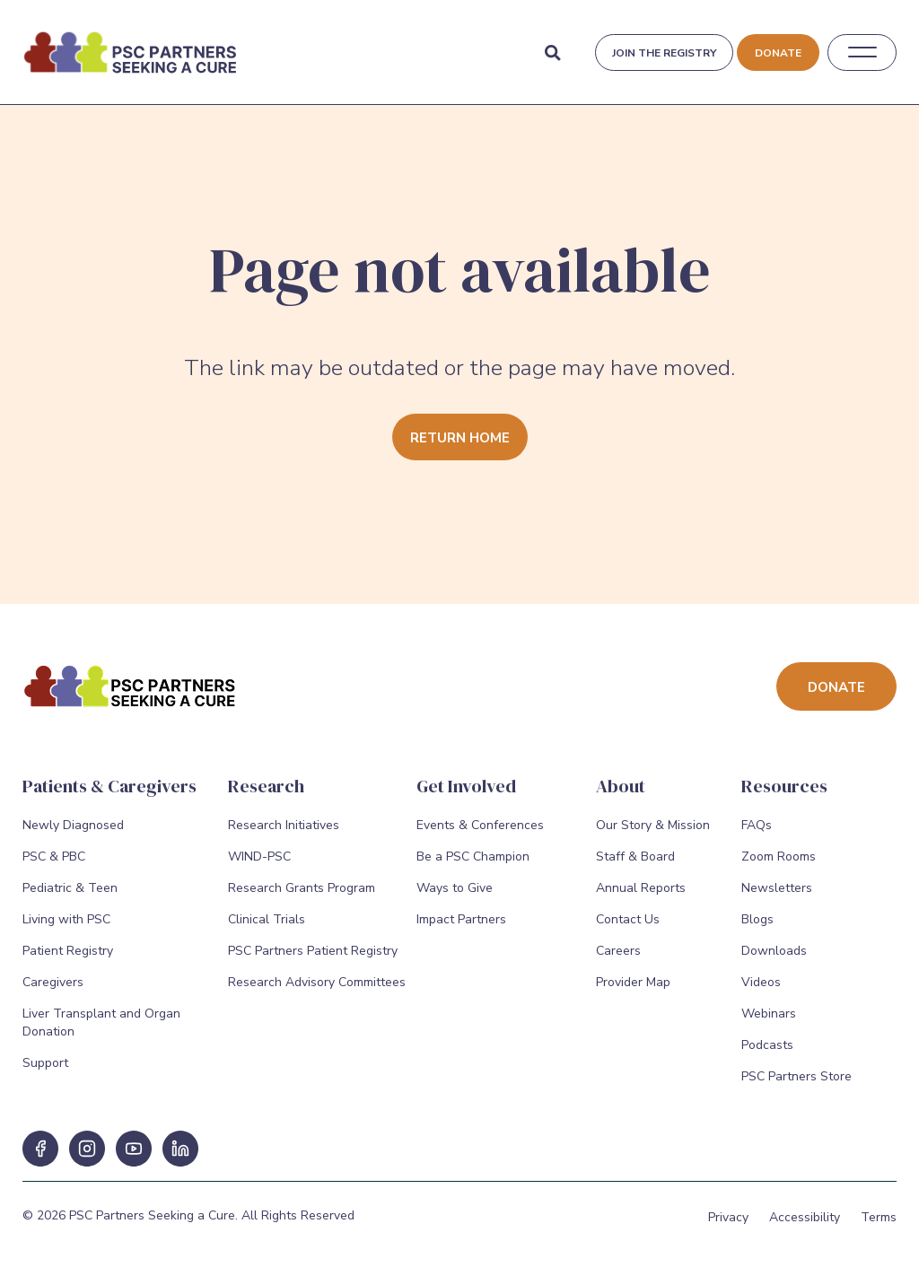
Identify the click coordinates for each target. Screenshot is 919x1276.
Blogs (757, 919)
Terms (879, 1217)
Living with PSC (66, 919)
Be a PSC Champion (473, 856)
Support (45, 1062)
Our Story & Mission (653, 825)
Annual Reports (641, 887)
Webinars (768, 1013)
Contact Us (628, 919)
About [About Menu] (620, 786)
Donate (778, 53)
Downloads (774, 950)
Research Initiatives (283, 825)
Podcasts (767, 1044)
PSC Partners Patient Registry (313, 950)
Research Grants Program (301, 887)
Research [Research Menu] (266, 786)
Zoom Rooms (778, 856)
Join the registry (664, 53)
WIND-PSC (259, 856)
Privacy (728, 1217)
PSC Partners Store (796, 1076)
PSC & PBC (53, 856)
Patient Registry (67, 950)
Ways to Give (454, 887)
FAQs (756, 825)
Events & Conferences (480, 825)
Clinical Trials (266, 919)
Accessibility (804, 1217)
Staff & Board (635, 856)
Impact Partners (461, 919)
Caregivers (52, 982)
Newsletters (776, 887)
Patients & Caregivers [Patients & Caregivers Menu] (109, 786)
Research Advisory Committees (317, 982)
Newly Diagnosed (73, 825)
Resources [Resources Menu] (784, 786)
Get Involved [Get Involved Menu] (466, 786)
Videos (761, 982)
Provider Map (633, 982)
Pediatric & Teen (70, 887)
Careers (618, 950)
